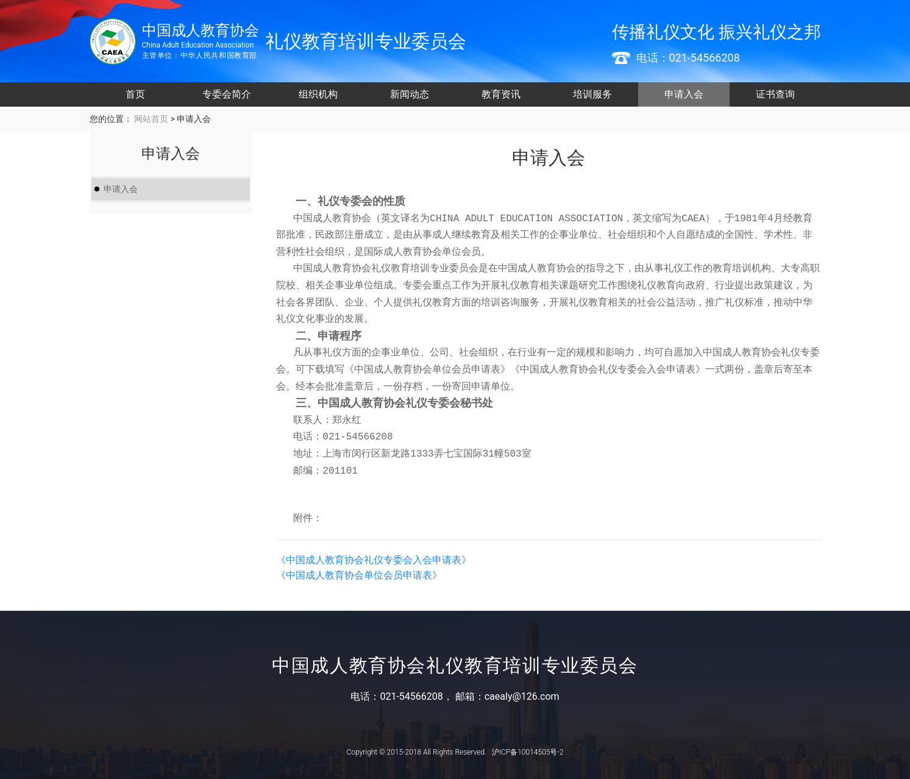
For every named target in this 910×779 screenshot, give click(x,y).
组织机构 (318, 94)
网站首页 (150, 119)
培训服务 (592, 94)
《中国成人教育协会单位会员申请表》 (359, 575)
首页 (135, 94)
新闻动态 (409, 94)
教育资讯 (501, 94)
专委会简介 (226, 94)
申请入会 (683, 94)
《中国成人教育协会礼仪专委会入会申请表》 (373, 560)
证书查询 (775, 94)
